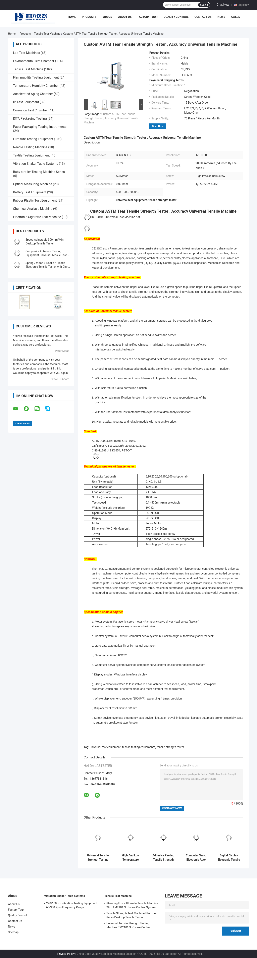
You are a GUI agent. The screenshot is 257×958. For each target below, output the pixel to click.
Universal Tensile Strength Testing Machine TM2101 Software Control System (98, 857)
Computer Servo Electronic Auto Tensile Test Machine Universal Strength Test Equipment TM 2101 (196, 857)
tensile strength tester (170, 747)
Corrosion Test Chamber (30, 110)
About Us (125, 16)
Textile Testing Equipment (31, 155)
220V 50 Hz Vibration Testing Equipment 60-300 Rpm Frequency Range (71, 905)
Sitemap (13, 932)
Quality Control (176, 16)
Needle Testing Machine (30, 147)
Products (89, 16)
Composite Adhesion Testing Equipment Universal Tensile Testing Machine (47, 255)
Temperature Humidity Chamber (36, 86)
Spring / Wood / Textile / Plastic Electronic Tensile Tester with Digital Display (47, 266)
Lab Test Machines (26, 53)
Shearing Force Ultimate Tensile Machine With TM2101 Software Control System (132, 905)
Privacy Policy (65, 953)
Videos (107, 16)
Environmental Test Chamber (33, 61)
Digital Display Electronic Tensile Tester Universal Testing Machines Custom (229, 857)
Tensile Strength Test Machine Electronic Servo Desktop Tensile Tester (132, 915)
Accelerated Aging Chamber (33, 94)
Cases (235, 16)
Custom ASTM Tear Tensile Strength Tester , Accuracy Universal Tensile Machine (111, 118)
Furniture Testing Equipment (33, 139)
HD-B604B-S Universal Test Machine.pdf (115, 217)
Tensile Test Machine (47, 33)
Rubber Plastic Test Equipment (35, 200)
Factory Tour (148, 16)
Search (204, 4)
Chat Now (223, 4)
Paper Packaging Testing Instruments (39, 127)
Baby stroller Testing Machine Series (39, 172)
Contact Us (203, 16)
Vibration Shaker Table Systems (35, 164)
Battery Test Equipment (29, 192)
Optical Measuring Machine (32, 184)
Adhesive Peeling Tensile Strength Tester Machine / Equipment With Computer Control (163, 857)
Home (72, 16)
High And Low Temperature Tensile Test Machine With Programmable (130, 857)
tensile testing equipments (138, 747)
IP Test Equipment (26, 102)
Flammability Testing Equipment (36, 77)
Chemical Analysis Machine (32, 209)
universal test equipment (105, 747)
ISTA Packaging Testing (30, 118)
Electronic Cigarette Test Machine (37, 217)
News (221, 16)
